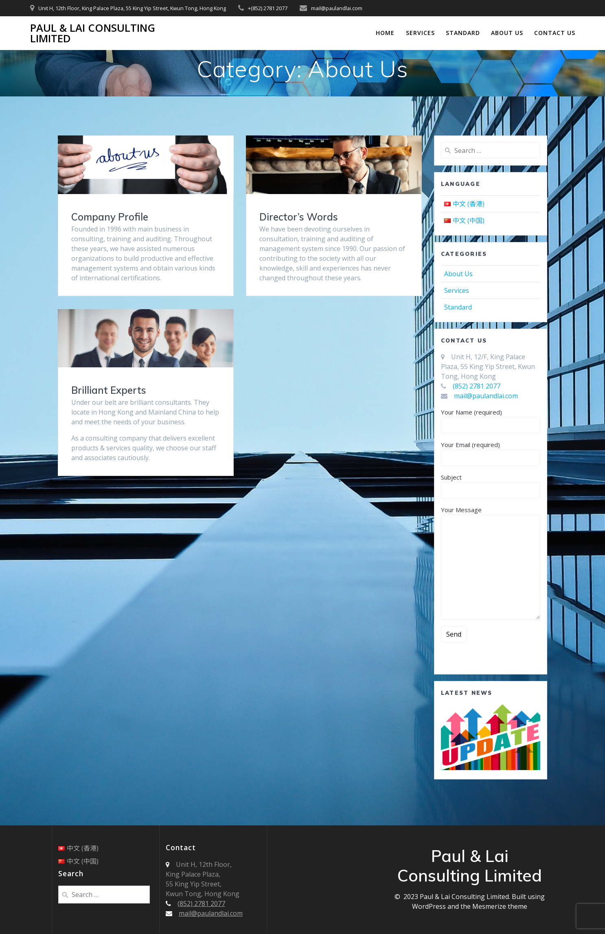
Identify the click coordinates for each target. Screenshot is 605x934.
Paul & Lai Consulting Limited (92, 33)
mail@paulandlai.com (486, 395)
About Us (507, 33)
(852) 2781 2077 (476, 386)
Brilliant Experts (108, 390)
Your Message (490, 563)
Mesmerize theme (499, 906)
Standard (463, 33)
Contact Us (554, 33)
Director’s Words (298, 217)
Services (420, 33)
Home (385, 33)
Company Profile (109, 217)
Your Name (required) (490, 420)
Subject (490, 485)
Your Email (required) (490, 453)
